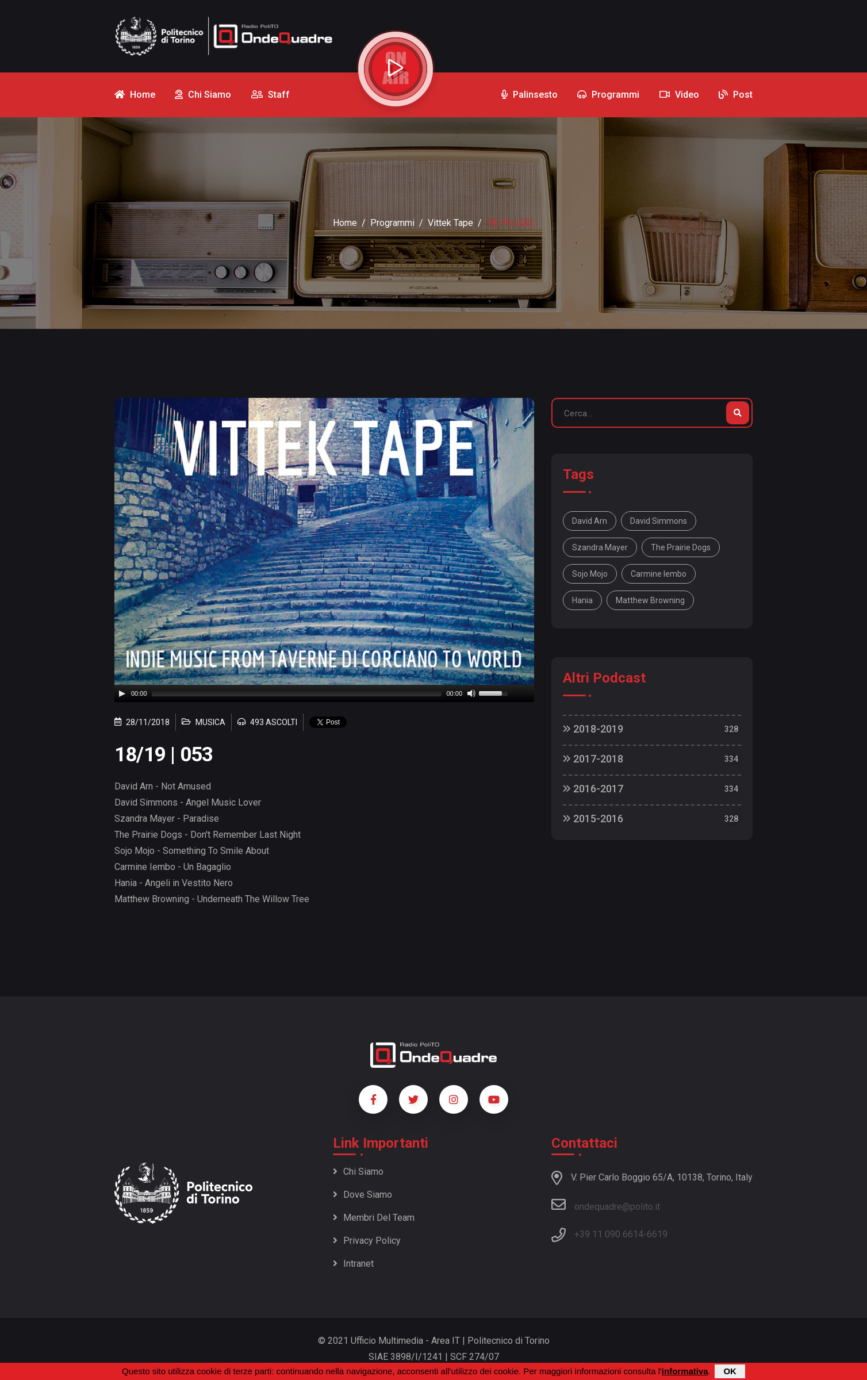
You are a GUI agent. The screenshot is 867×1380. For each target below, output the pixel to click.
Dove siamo (362, 1194)
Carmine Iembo (658, 573)
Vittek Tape (450, 222)
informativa (685, 1371)
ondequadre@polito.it (605, 1204)
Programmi (392, 222)
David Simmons (658, 521)
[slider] (297, 693)
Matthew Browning (650, 600)
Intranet (353, 1263)
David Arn (589, 521)
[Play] (121, 693)
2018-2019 (593, 729)
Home (345, 222)
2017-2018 (593, 759)
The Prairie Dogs (681, 547)
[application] (324, 693)
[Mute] (471, 693)
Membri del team (374, 1217)
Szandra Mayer (600, 547)
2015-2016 (593, 818)
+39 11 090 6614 (608, 1234)
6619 (657, 1234)
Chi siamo (358, 1171)
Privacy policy (367, 1240)
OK (729, 1371)
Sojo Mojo (590, 573)
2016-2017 (593, 789)
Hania (582, 600)
